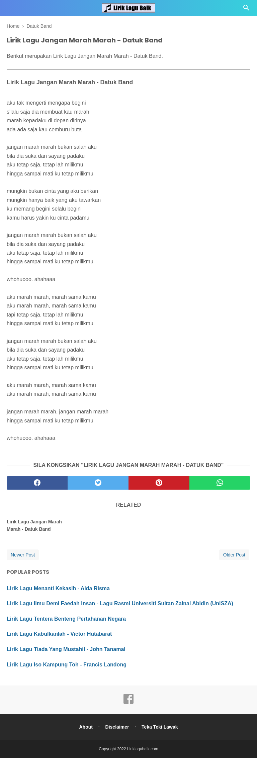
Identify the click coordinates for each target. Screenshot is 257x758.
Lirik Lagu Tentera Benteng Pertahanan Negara (66, 619)
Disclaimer (117, 727)
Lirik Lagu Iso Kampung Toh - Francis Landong (66, 664)
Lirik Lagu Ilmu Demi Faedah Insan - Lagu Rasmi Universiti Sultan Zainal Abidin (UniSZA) (120, 603)
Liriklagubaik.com (142, 749)
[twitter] (98, 483)
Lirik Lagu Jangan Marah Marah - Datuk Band (34, 525)
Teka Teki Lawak (160, 727)
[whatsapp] (219, 483)
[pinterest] (158, 483)
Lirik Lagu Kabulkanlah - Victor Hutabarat (59, 634)
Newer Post (23, 554)
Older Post (234, 554)
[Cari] (246, 9)
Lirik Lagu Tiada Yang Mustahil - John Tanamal (66, 649)
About (85, 727)
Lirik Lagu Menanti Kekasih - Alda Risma (58, 588)
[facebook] (37, 483)
